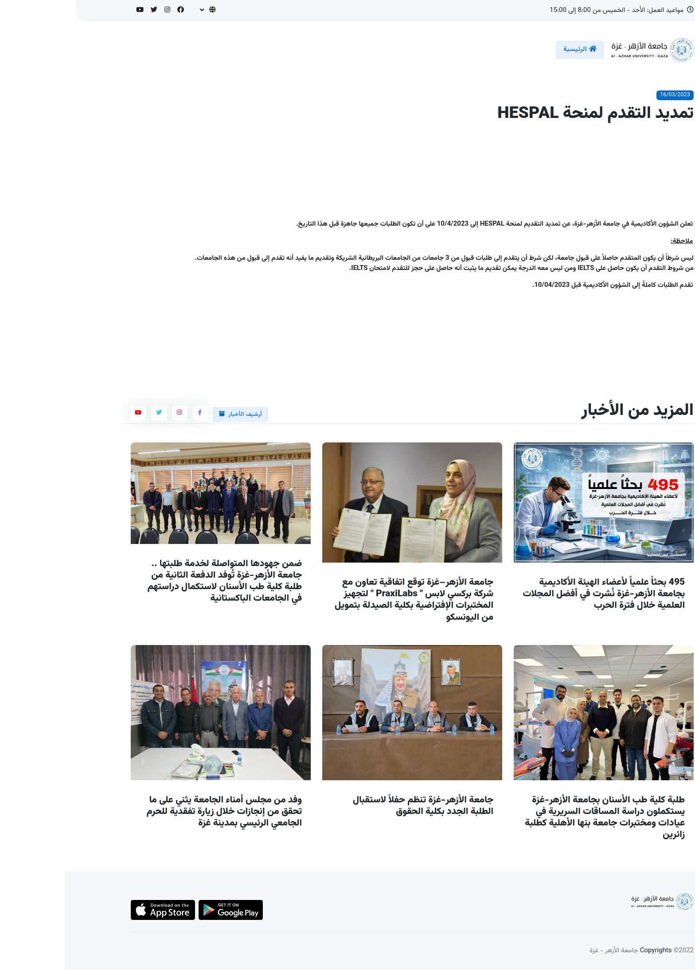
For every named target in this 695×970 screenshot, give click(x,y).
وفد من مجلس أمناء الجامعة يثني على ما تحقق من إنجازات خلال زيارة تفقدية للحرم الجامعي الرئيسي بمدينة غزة (160, 812)
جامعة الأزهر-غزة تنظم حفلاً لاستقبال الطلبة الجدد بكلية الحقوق (358, 806)
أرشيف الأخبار (175, 414)
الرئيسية (515, 49)
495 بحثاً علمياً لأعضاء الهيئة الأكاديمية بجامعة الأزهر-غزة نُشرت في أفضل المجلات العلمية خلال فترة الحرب (539, 594)
